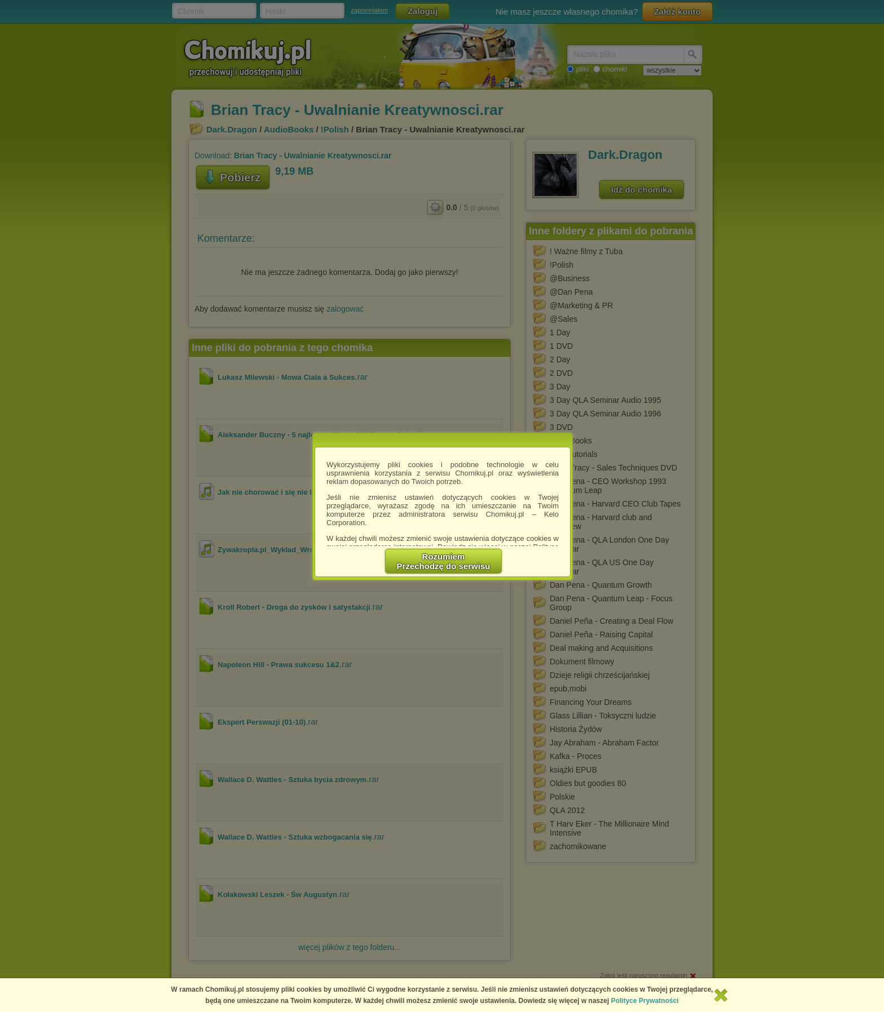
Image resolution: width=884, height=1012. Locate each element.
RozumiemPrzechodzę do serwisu (443, 561)
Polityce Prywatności (645, 1001)
